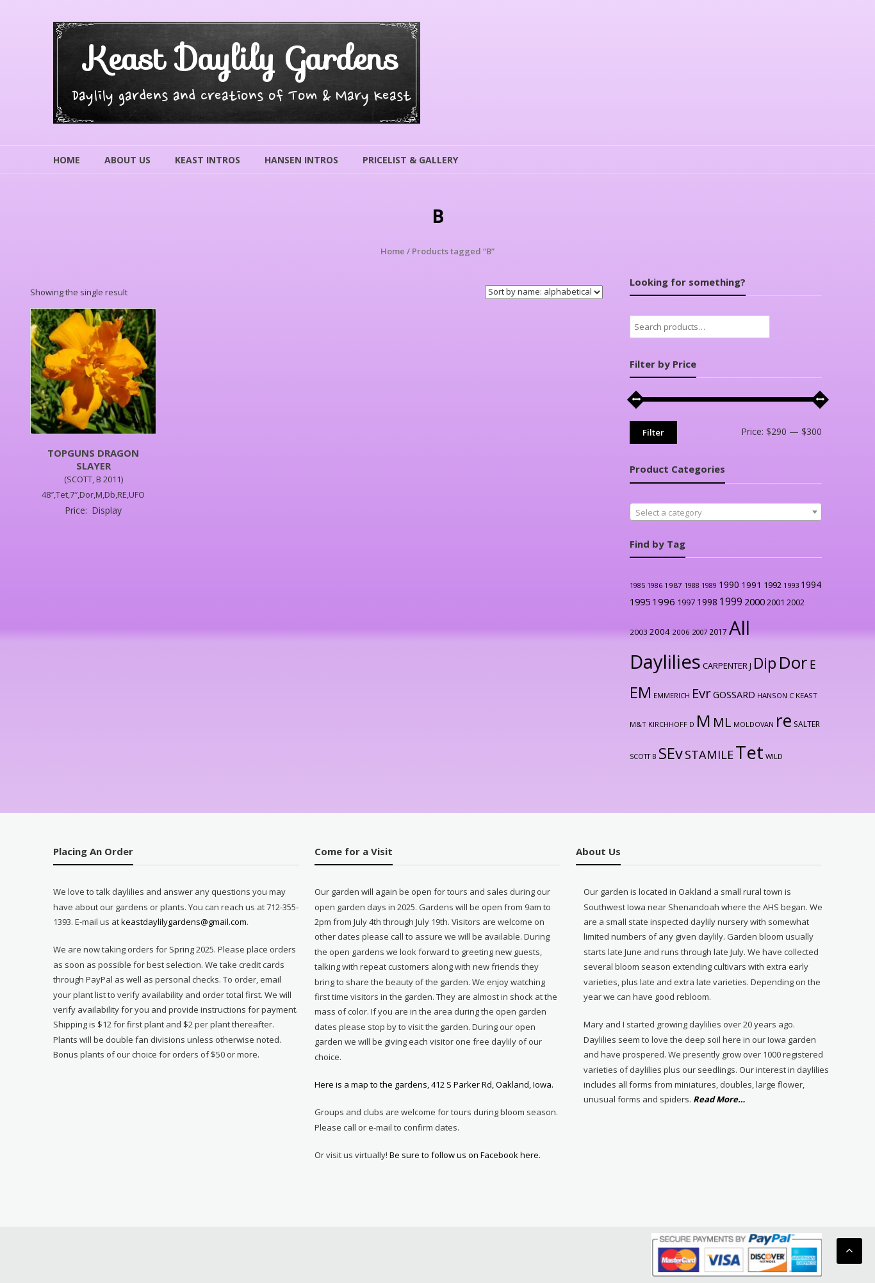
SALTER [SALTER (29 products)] (807, 724)
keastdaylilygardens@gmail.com (184, 922)
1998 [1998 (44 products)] (707, 602)
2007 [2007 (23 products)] (699, 632)
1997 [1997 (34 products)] (686, 602)
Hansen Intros (301, 160)
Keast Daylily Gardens (242, 58)
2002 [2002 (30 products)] (796, 602)
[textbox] (725, 512)
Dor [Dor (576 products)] (793, 662)
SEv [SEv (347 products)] (670, 753)
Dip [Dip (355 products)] (764, 662)
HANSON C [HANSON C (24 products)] (775, 695)
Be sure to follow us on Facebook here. (464, 1155)
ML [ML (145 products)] (722, 722)
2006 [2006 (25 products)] (681, 632)
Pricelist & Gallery (410, 160)
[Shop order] (544, 292)
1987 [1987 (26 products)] (673, 585)
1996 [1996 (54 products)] (663, 601)
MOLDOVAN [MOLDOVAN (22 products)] (753, 724)
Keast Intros (207, 160)
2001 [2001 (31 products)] (776, 602)
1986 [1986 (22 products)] (654, 585)
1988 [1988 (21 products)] (691, 585)
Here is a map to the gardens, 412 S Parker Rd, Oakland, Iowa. (434, 1084)
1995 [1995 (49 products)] (640, 601)
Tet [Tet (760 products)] (749, 752)
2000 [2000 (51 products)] (754, 601)
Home (66, 160)
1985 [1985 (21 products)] (637, 585)
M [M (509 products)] (703, 721)
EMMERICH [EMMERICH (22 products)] (671, 695)
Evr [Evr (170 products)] (701, 693)
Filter (653, 432)
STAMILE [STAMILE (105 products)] (709, 754)
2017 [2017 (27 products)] (718, 631)
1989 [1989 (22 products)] (709, 585)
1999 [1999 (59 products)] (730, 601)
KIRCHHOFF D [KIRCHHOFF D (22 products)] (671, 724)
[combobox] (726, 512)
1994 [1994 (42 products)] (811, 584)
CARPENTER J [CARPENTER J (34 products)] (727, 665)
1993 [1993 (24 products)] (791, 585)
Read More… (719, 1099)
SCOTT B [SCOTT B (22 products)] (643, 756)
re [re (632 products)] (784, 720)
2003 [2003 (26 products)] (639, 632)
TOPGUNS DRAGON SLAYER (93, 459)
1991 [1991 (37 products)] (751, 585)
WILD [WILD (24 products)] (774, 756)
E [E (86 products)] (813, 664)
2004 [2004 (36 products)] (660, 631)
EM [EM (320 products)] (640, 692)
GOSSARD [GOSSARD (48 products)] (734, 695)
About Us (127, 160)
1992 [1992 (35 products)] (772, 585)
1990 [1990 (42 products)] (729, 584)
